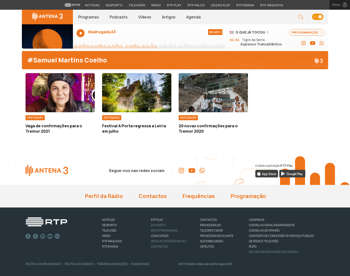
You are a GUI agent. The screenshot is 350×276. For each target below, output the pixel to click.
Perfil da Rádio (103, 196)
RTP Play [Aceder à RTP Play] (174, 5)
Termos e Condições (112, 264)
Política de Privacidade (43, 264)
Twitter (35, 236)
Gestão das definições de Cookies (273, 252)
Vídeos (144, 17)
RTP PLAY (157, 220)
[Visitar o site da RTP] (72, 5)
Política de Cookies (79, 264)
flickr (57, 236)
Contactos (152, 196)
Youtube (50, 236)
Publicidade (140, 264)
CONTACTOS (208, 220)
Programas (88, 17)
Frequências (198, 196)
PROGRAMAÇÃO (307, 32)
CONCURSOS (159, 236)
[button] (300, 17)
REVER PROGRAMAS (164, 230)
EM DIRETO (158, 225)
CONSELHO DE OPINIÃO (264, 230)
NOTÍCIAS (108, 220)
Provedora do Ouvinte (217, 236)
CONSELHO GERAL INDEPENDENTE (272, 225)
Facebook (28, 236)
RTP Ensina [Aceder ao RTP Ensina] (245, 5)
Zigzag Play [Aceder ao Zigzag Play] (220, 5)
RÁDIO (106, 236)
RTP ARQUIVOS (112, 241)
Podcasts (119, 17)
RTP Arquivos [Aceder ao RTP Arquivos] (271, 5)
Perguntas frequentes (168, 241)
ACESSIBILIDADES (211, 241)
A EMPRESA (256, 220)
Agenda (193, 17)
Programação (247, 196)
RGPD (252, 246)
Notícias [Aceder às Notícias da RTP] (92, 5)
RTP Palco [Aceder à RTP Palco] (196, 5)
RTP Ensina (110, 246)
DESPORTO (109, 225)
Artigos (168, 17)
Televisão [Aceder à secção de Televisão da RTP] (137, 5)
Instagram (42, 236)
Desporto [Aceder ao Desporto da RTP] (114, 5)
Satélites (207, 246)
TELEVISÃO (109, 230)
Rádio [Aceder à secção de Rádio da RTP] (156, 5)
